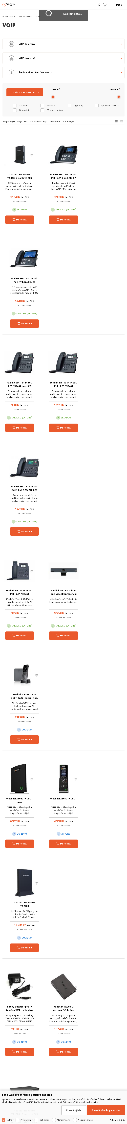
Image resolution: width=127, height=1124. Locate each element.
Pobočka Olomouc (56, 1068)
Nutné (9, 1120)
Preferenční (26, 1120)
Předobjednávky (55, 110)
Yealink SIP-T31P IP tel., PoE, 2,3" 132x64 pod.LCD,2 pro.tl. (63, 282)
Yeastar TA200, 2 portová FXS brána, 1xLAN (63, 594)
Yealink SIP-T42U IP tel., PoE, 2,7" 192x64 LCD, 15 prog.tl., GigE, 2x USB (63, 698)
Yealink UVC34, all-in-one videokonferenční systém (63, 386)
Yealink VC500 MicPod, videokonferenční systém (107, 802)
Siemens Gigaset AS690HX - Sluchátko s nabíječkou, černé (19, 698)
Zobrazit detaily (117, 1120)
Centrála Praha (15, 1068)
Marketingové (63, 1120)
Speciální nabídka (110, 105)
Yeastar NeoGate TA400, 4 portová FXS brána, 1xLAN (19, 178)
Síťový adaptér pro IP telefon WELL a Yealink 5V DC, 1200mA (19, 594)
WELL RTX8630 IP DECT (63, 486)
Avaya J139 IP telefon (107, 903)
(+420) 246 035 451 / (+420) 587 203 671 (67, 1007)
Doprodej (24, 110)
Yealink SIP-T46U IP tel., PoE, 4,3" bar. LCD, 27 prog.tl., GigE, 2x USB (63, 178)
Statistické (44, 1120)
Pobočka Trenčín (96, 1068)
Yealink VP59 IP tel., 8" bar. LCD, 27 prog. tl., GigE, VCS (19, 907)
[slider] (53, 97)
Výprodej (78, 105)
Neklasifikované (85, 1120)
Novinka (51, 105)
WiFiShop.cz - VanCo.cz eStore (14, 5)
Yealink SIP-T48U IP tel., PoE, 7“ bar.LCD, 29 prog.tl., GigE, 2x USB (107, 178)
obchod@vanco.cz (67, 1011)
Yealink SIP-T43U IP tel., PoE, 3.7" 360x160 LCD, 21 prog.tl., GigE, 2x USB (107, 698)
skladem (23, 105)
